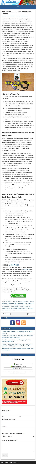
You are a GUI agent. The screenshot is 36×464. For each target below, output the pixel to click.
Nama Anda (6, 410)
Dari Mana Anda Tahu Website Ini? (13, 433)
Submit (4, 455)
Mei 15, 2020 (11, 16)
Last (20, 416)
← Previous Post (6, 313)
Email (4, 426)
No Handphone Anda (9, 419)
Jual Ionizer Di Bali (22, 310)
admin (4, 16)
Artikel (18, 16)
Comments (25, 16)
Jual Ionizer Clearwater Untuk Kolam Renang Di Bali (14, 303)
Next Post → (31, 313)
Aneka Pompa (14, 265)
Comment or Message (9, 440)
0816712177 (26, 269)
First (3, 416)
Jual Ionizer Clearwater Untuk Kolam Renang (16, 13)
